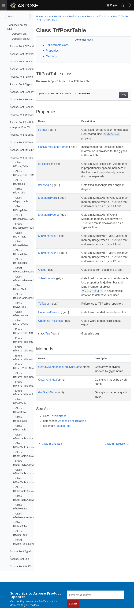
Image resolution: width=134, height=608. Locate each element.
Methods (51, 56)
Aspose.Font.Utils (19, 558)
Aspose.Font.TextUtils (22, 122)
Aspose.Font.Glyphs (21, 84)
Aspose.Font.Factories (22, 76)
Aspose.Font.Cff (21, 38)
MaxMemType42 (48, 223)
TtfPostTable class (57, 45)
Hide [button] (86, 39)
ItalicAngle (44, 189)
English (112, 5)
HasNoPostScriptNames (53, 146)
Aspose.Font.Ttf (21, 127)
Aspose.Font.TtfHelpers (23, 150)
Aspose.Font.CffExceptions (25, 54)
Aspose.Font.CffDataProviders (27, 46)
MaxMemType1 (47, 201)
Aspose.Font (19, 33)
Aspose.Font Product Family (60, 16)
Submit (73, 603)
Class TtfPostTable (75, 20)
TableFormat (46, 299)
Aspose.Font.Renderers (23, 92)
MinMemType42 (48, 265)
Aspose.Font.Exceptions (23, 69)
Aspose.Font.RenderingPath (25, 107)
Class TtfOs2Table (50, 481)
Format (42, 129)
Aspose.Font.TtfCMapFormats (26, 134)
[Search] (18, 16)
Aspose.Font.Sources (22, 114)
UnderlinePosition (49, 341)
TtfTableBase (58, 453)
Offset (42, 286)
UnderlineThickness (50, 354)
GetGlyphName (47, 430)
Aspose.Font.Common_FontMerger (29, 61)
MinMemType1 (47, 244)
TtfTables (44, 328)
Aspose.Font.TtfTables (22, 157)
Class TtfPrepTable (110, 481)
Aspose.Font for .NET (90, 16)
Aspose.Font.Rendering (23, 99)
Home (39, 16)
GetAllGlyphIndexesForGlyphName (60, 400)
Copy (116, 95)
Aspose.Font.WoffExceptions (26, 566)
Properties (52, 50)
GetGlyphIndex (47, 417)
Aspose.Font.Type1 (20, 551)
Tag (48, 367)
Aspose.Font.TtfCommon (24, 142)
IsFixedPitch (45, 163)
